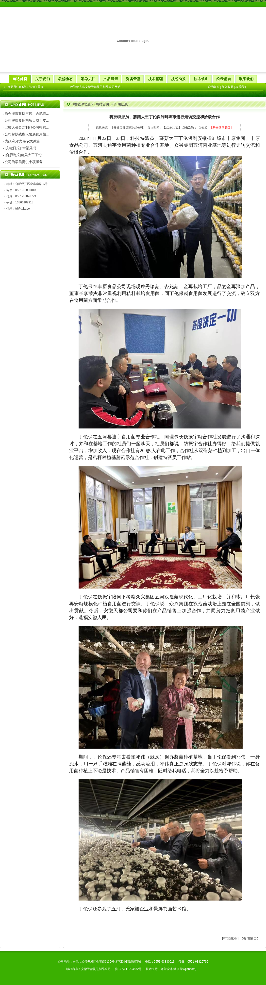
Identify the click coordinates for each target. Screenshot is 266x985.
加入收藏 (227, 87)
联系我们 (241, 87)
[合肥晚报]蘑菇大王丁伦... (24, 155)
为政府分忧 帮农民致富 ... (24, 141)
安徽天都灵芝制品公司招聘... (27, 127)
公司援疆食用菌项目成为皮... (27, 120)
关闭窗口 (250, 938)
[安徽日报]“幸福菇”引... (22, 148)
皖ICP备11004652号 (128, 969)
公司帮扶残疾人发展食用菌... (27, 134)
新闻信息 (121, 104)
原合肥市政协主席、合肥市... (27, 113)
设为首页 (214, 87)
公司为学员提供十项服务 (24, 162)
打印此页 (230, 938)
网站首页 (102, 104)
